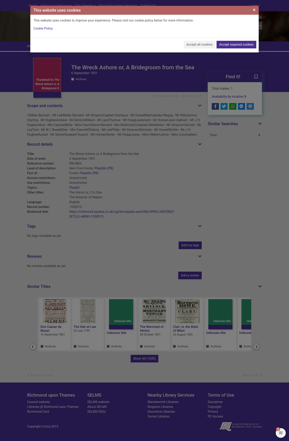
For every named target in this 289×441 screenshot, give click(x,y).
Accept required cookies (236, 44)
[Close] (254, 9)
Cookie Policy (43, 28)
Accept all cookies (199, 44)
